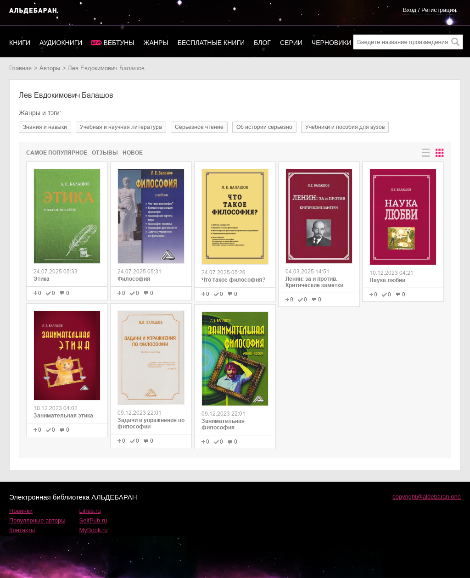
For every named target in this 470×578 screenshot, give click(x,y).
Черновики (332, 42)
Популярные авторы (37, 520)
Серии (291, 42)
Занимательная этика (63, 415)
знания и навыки (45, 127)
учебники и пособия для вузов (345, 127)
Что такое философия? (233, 280)
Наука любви (387, 280)
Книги (19, 42)
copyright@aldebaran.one (426, 496)
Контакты (22, 530)
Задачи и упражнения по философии (151, 423)
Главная (20, 68)
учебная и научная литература (121, 127)
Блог (262, 42)
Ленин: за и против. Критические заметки (314, 282)
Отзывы (105, 153)
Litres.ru (90, 510)
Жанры (156, 42)
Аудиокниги (60, 42)
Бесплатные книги (211, 42)
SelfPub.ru (93, 520)
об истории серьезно (264, 127)
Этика (42, 279)
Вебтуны (118, 42)
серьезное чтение (199, 127)
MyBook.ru (93, 530)
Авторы (49, 68)
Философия (134, 279)
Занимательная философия (223, 424)
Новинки (21, 510)
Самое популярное (56, 153)
